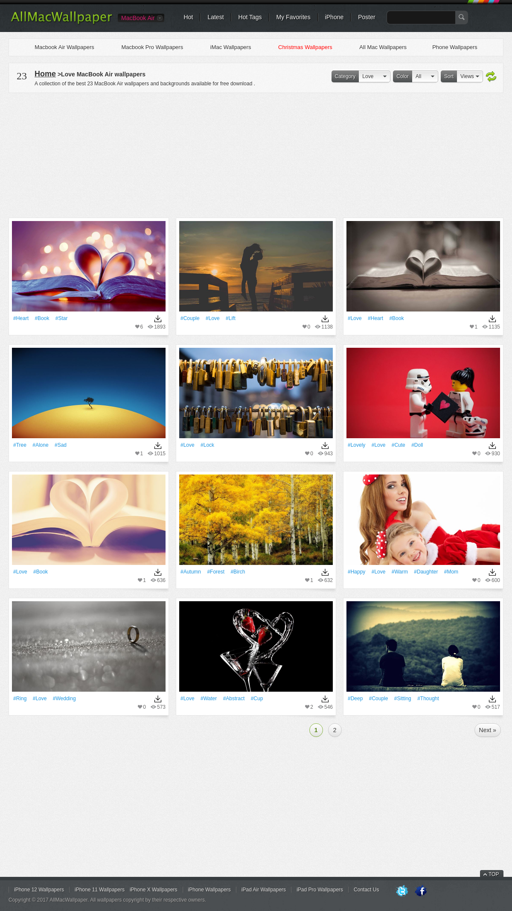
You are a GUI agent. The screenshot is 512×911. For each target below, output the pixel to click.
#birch (237, 572)
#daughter (426, 572)
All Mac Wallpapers (383, 47)
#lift (231, 318)
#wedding (64, 698)
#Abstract (234, 698)
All (418, 76)
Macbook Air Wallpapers (64, 47)
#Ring (19, 698)
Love (367, 76)
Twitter (402, 891)
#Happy (356, 572)
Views (467, 76)
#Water (209, 698)
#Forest (215, 572)
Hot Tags (250, 17)
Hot (188, 17)
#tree (19, 445)
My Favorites (293, 17)
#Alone (40, 445)
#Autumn (190, 572)
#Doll (417, 445)
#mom (451, 572)
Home (45, 74)
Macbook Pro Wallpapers (152, 47)
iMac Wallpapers (230, 47)
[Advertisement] (256, 154)
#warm (400, 572)
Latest (215, 17)
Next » (487, 730)
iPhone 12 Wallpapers (39, 890)
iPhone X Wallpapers (153, 890)
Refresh (491, 76)
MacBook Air (138, 18)
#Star (61, 318)
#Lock (207, 445)
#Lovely (356, 445)
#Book (42, 318)
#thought (428, 698)
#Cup (257, 698)
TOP (494, 874)
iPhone (334, 17)
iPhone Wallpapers (209, 890)
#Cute (398, 445)
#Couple (190, 318)
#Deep (355, 698)
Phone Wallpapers (454, 47)
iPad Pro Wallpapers (320, 890)
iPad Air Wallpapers (263, 890)
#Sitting (402, 698)
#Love (213, 318)
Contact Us (366, 890)
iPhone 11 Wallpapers (100, 890)
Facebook (421, 891)
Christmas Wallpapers (305, 47)
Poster (366, 17)
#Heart (21, 318)
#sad (61, 445)
